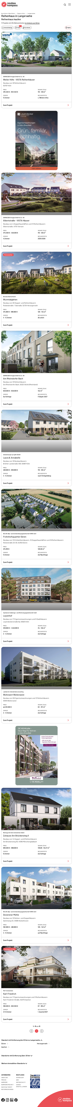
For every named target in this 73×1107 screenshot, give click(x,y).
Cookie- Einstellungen (21, 1085)
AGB (17, 1080)
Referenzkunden (7, 1089)
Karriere (4, 1082)
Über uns (4, 1077)
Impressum (20, 1077)
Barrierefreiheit (7, 1084)
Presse (3, 1080)
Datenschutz (21, 1082)
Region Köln (21, 13)
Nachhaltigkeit (6, 1087)
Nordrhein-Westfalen (8, 13)
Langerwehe (31, 13)
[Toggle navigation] (69, 4)
